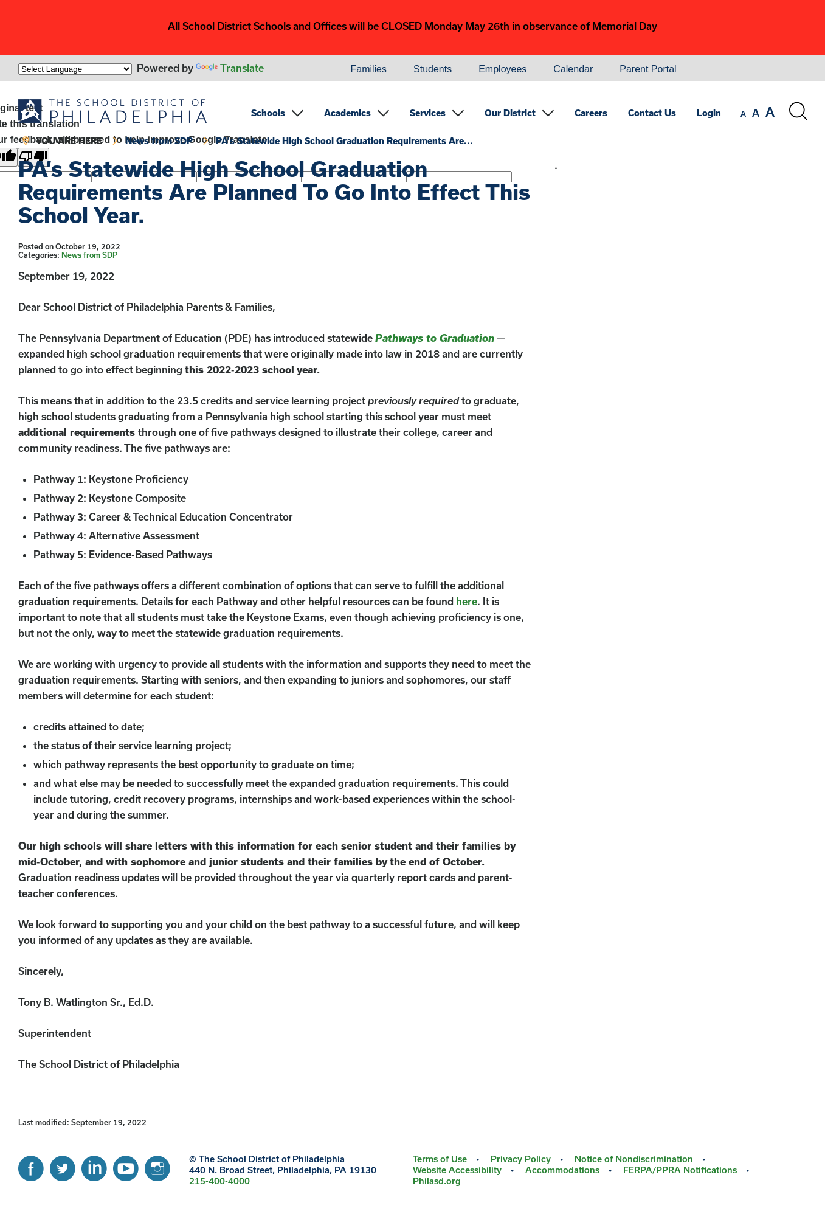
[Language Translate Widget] (75, 69)
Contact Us (652, 113)
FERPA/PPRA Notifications (680, 1170)
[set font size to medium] (755, 113)
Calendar (573, 69)
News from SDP (159, 141)
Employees (502, 69)
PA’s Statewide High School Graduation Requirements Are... (344, 141)
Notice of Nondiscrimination (634, 1159)
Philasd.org (437, 1181)
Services (428, 113)
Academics (347, 113)
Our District (510, 113)
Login (709, 113)
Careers (591, 113)
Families (368, 69)
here (466, 601)
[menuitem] (295, 69)
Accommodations (562, 1170)
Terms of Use (440, 1159)
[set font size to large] (770, 112)
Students (432, 69)
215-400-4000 (219, 1181)
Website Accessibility (457, 1170)
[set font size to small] (743, 113)
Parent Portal (648, 69)
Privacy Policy (521, 1159)
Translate (230, 68)
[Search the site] (798, 111)
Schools (268, 113)
